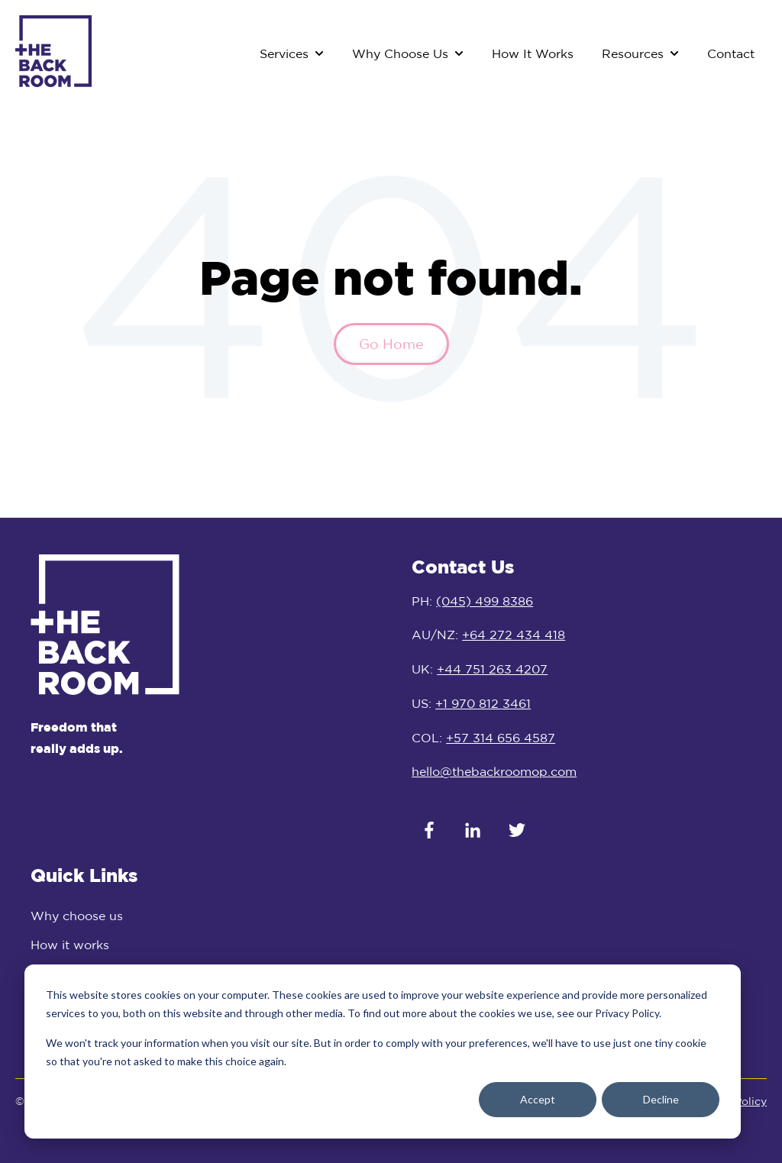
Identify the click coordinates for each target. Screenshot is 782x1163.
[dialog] (382, 1051)
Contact (731, 53)
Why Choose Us (400, 53)
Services (284, 53)
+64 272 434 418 (513, 634)
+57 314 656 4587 (500, 738)
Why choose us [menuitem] (77, 915)
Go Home (391, 343)
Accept (537, 1099)
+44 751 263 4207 (492, 669)
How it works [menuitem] (70, 944)
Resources (633, 53)
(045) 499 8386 (484, 601)
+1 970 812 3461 (483, 703)
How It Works (533, 53)
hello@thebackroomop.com (494, 771)
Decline (661, 1099)
